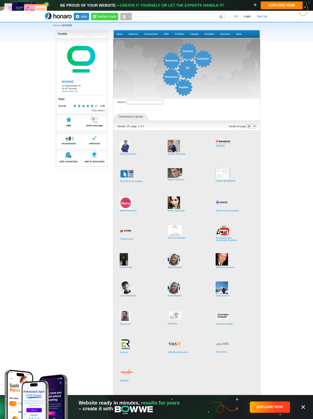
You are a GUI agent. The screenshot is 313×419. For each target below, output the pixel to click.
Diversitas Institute (224, 324)
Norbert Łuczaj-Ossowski (227, 211)
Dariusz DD (125, 324)
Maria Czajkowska (176, 211)
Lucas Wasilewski (128, 295)
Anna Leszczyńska (176, 238)
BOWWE (68, 81)
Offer (166, 34)
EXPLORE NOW (282, 5)
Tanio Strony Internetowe (131, 181)
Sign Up (262, 16)
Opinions (133, 34)
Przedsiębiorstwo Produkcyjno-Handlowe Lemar (226, 240)
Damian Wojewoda (176, 154)
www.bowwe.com (70, 91)
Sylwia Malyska (175, 267)
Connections (151, 34)
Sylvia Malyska (175, 295)
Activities (209, 34)
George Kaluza (223, 295)
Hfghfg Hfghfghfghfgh (225, 181)
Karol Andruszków (128, 154)
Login (247, 16)
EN (236, 16)
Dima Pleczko (126, 267)
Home (56, 25)
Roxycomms (221, 352)
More (239, 34)
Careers (194, 34)
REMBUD (220, 146)
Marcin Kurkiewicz (176, 179)
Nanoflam (124, 380)
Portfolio (179, 34)
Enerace (124, 352)
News (120, 34)
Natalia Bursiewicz (128, 211)
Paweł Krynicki (126, 239)
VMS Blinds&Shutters (178, 352)
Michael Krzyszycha (225, 267)
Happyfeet (172, 323)
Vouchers (225, 34)
